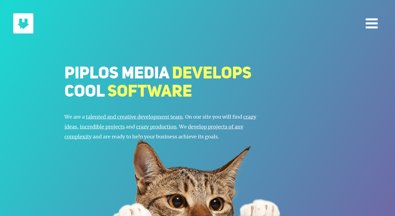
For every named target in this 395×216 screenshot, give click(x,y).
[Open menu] (372, 23)
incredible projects (102, 127)
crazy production (156, 127)
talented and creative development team (134, 117)
